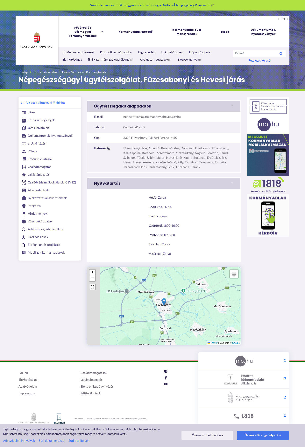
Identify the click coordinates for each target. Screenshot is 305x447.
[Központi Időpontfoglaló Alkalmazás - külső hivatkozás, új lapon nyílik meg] (243, 379)
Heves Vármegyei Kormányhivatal (84, 72)
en (286, 19)
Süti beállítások (78, 440)
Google (236, 343)
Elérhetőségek (72, 60)
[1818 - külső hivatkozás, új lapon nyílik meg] (243, 416)
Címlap (23, 72)
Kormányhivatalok (36, 40)
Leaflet (212, 343)
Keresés (281, 54)
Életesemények (190, 59)
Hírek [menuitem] (225, 32)
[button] (163, 106)
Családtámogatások (156, 59)
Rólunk (23, 373)
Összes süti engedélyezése (260, 435)
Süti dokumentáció (51, 440)
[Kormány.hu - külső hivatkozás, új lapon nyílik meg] (243, 398)
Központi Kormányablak (116, 52)
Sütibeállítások (91, 393)
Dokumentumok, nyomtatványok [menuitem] (263, 32)
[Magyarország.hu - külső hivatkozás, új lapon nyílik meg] (243, 361)
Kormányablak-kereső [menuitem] (135, 32)
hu (280, 19)
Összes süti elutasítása (206, 435)
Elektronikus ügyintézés (97, 386)
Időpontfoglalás (199, 52)
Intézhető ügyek (172, 52)
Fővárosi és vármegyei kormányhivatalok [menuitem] (86, 32)
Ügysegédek (146, 52)
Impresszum (26, 393)
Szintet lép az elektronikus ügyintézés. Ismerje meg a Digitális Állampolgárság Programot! (152, 5)
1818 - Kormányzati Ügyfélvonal (111, 59)
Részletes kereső (259, 60)
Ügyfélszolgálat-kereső (78, 52)
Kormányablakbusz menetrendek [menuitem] (187, 32)
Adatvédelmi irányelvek (19, 440)
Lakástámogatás (92, 379)
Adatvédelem (27, 386)
